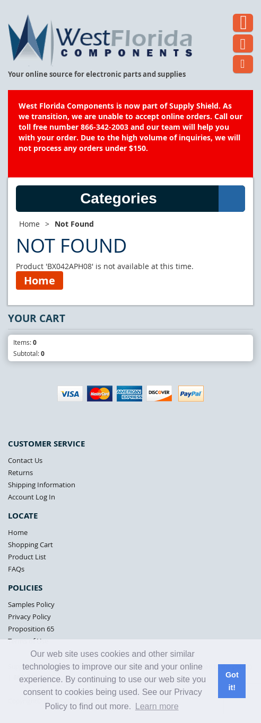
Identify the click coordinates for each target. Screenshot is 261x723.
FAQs (16, 569)
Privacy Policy (29, 616)
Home (29, 224)
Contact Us (25, 460)
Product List (27, 556)
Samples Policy (31, 604)
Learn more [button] (157, 706)
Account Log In (31, 497)
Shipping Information (41, 484)
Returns (20, 472)
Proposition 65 (31, 628)
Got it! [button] (232, 681)
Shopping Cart (30, 544)
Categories (162, 198)
